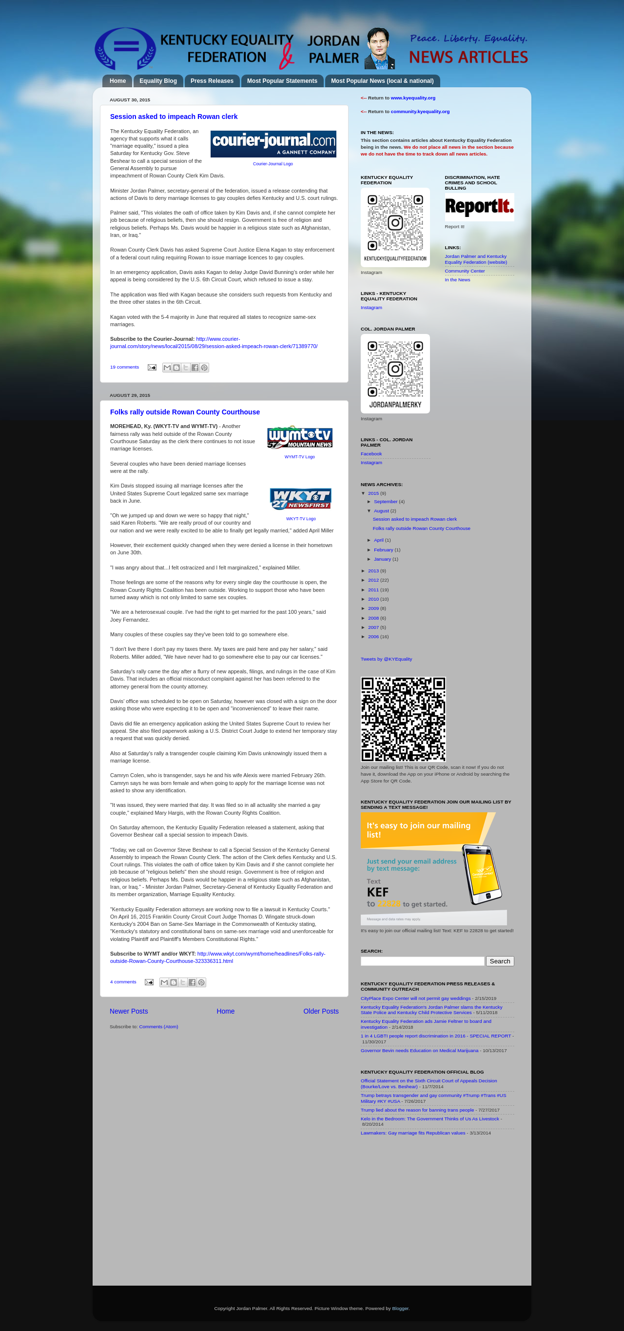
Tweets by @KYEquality (386, 659)
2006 (374, 636)
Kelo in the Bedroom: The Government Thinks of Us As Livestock (430, 1118)
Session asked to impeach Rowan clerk (173, 116)
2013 (374, 570)
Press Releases (212, 81)
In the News (457, 279)
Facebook (371, 453)
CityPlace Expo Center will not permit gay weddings (416, 998)
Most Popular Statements (282, 81)
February (384, 549)
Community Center (465, 271)
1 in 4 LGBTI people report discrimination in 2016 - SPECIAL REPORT (436, 1035)
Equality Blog (158, 81)
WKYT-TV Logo (300, 518)
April (379, 540)
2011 (374, 589)
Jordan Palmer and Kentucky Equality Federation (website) (476, 259)
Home (118, 81)
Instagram (371, 307)
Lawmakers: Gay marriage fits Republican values (413, 1132)
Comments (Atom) (158, 1026)
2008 (374, 618)
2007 (374, 627)
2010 (374, 599)
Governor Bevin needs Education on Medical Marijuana (420, 1050)
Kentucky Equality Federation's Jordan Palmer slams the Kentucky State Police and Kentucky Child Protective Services (432, 1010)
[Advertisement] (434, 1213)
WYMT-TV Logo (300, 456)
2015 (374, 493)
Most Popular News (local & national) (382, 81)
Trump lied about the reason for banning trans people (417, 1110)
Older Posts (321, 1011)
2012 (374, 580)
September (386, 501)
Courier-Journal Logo (273, 163)
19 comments (124, 367)
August (382, 510)
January (383, 559)
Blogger (400, 1308)
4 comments (123, 981)
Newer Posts (129, 1011)
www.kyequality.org (413, 97)
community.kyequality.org (420, 111)
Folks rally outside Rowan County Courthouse (185, 412)
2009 (374, 608)
